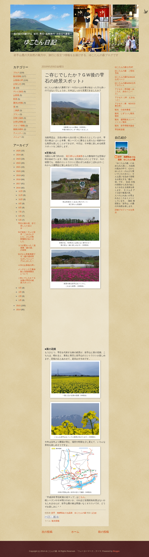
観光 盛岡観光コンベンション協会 (124, 120)
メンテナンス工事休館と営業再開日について (27, 271)
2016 (18, 188)
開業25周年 (18, 129)
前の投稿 (103, 531)
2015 (18, 305)
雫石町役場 (120, 129)
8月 (20, 207)
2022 (18, 163)
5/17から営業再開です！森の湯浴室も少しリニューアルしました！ (26, 257)
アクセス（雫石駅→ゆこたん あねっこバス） (124, 91)
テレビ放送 (18, 91)
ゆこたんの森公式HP (124, 67)
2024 (18, 155)
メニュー (17, 137)
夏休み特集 (18, 103)
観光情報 (55, 521)
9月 (20, 203)
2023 (18, 159)
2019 (18, 175)
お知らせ (17, 84)
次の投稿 (47, 531)
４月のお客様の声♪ (26, 265)
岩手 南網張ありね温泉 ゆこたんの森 (126, 158)
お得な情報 (18, 122)
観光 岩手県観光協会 (124, 126)
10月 (21, 199)
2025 (18, 151)
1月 (20, 300)
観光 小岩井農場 (122, 110)
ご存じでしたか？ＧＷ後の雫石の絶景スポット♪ (27, 280)
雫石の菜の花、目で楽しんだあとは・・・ (27, 225)
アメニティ (18, 133)
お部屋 (16, 95)
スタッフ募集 (19, 126)
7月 (20, 212)
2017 (18, 183)
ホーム (75, 531)
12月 (21, 191)
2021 (18, 167)
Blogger (116, 551)
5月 (20, 220)
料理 (15, 99)
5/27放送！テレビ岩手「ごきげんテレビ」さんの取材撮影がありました (26, 236)
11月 (21, 195)
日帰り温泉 (18, 118)
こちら (82, 497)
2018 (18, 179)
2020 (18, 171)
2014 (18, 309)
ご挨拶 (16, 110)
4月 (20, 288)
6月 (20, 216)
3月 (20, 292)
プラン (16, 114)
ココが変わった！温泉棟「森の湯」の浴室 (27, 247)
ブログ (16, 72)
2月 (20, 296)
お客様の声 (18, 80)
